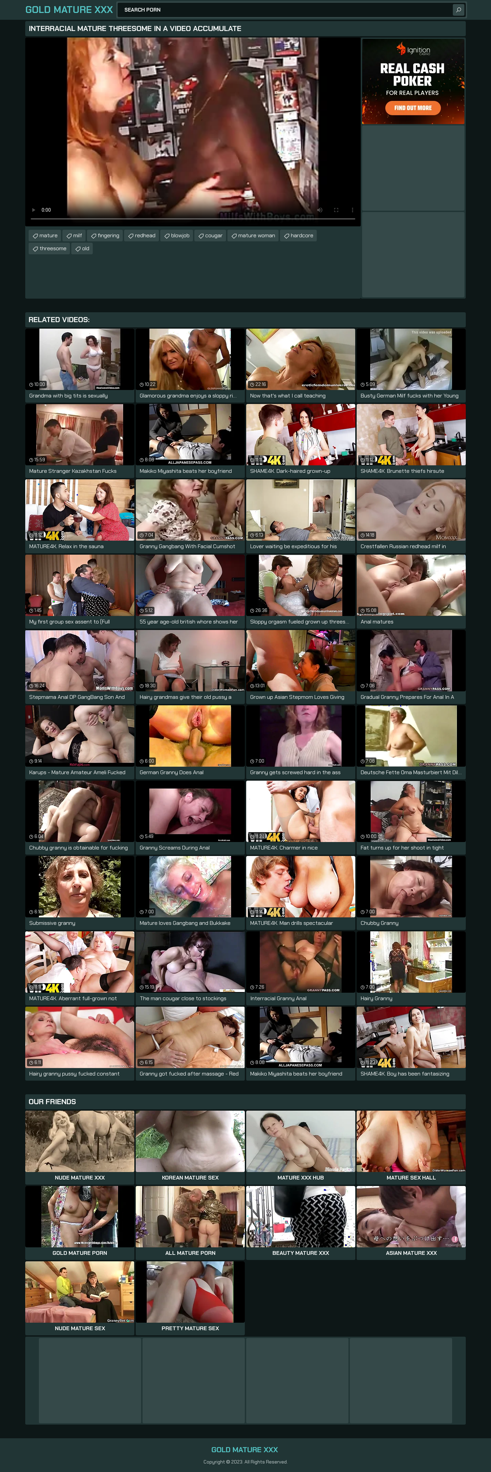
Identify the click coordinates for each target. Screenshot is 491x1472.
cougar (214, 235)
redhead (145, 235)
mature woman (256, 235)
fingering (108, 235)
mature (49, 235)
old (85, 248)
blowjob (180, 235)
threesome (53, 248)
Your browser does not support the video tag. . (193, 131)
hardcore (302, 235)
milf (77, 235)
